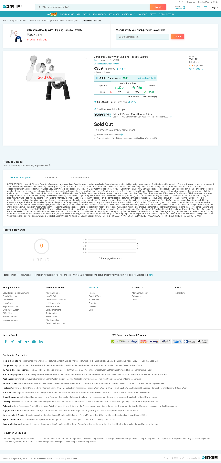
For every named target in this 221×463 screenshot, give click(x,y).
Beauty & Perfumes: (12, 424)
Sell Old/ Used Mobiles (152, 361)
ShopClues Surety (11, 310)
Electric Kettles (73, 379)
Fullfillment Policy (53, 303)
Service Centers (10, 316)
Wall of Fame (72, 458)
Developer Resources (55, 323)
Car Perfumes (121, 406)
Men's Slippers (37, 392)
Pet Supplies (45, 415)
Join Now (132, 102)
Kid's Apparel (132, 410)
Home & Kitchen (99, 14)
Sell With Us (179, 2)
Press (134, 300)
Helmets (58, 406)
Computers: (8, 365)
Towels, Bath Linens (62, 383)
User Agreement (10, 320)
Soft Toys (85, 410)
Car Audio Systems (12, 442)
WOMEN (86, 14)
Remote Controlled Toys (69, 410)
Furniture (76, 383)
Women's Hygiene (150, 424)
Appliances (114, 14)
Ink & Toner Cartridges (49, 365)
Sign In (215, 7)
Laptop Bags (36, 397)
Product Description (20, 177)
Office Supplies (32, 415)
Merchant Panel (53, 293)
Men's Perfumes (59, 424)
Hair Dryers (29, 379)
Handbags (145, 388)
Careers (92, 306)
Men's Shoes (41, 442)
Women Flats (95, 392)
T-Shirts (162, 388)
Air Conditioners (126, 370)
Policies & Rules (53, 306)
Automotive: (8, 406)
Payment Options (10, 306)
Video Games (75, 365)
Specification (51, 177)
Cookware (86, 383)
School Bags (138, 397)
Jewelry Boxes (138, 401)
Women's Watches (56, 401)
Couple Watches (27, 438)
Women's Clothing (19, 388)
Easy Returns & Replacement (16, 293)
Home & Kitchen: (10, 383)
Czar (96, 60)
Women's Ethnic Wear (51, 388)
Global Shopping (166, 14)
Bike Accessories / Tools (25, 406)
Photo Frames (28, 442)
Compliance (59, 458)
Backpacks (61, 374)
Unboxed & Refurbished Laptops (96, 365)
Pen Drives (93, 374)
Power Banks (49, 374)
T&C (170, 117)
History (92, 293)
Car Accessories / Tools (89, 406)
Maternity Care (119, 410)
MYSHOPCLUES (102, 115)
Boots (123, 392)
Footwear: (7, 392)
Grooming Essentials (30, 424)
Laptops (17, 365)
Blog (91, 310)
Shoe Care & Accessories (138, 392)
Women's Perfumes (86, 424)
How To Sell (51, 296)
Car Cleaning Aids (45, 406)
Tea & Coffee (101, 415)
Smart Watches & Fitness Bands (139, 374)
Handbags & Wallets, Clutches (127, 388)
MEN (78, 14)
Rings (128, 401)
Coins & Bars (26, 401)
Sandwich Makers (121, 438)
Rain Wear (69, 442)
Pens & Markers (87, 415)
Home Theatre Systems (51, 370)
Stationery (73, 415)
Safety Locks (151, 397)
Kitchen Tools (98, 383)
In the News (94, 300)
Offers (153, 14)
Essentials (142, 14)
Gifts (144, 415)
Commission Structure (56, 300)
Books (55, 415)
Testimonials (51, 313)
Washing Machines (109, 370)
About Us (93, 287)
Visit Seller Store (195, 69)
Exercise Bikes (47, 419)
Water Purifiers (59, 379)
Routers (34, 365)
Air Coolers (52, 438)
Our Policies (8, 300)
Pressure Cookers (104, 438)
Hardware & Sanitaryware (40, 383)
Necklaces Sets (72, 401)
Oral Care (112, 424)
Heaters (207, 438)
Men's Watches (40, 401)
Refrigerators (94, 370)
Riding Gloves (107, 406)
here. (151, 275)
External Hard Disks (107, 374)
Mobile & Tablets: (10, 361)
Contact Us (191, 2)
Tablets (102, 361)
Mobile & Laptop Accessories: (16, 374)
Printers (26, 365)
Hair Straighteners (89, 379)
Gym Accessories (62, 419)
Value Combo (135, 424)
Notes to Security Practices (42, 458)
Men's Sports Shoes (21, 392)
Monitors (64, 365)
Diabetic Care (89, 419)
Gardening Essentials (155, 383)
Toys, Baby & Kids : (11, 410)
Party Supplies (97, 410)
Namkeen (63, 415)
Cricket (99, 419)
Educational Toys (35, 410)
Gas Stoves (41, 438)
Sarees (155, 388)
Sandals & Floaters (67, 392)
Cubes (108, 410)
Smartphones (40, 361)
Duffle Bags (25, 397)
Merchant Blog (52, 320)
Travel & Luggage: (11, 397)
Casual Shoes (51, 392)
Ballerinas (107, 392)
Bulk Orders (137, 296)
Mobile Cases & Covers (77, 374)
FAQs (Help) (8, 313)
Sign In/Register (10, 296)
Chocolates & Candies (117, 415)
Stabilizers (198, 438)
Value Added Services (131, 361)
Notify (177, 36)
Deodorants (46, 424)
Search (158, 7)
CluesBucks (8, 303)
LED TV (160, 438)
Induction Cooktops (107, 379)
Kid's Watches (152, 401)
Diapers (23, 410)
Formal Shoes (82, 392)
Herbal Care (122, 424)
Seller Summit (52, 316)
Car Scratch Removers (139, 406)
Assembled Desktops (121, 365)
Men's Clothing (34, 388)
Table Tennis (109, 419)
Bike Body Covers (70, 406)
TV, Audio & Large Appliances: (16, 370)
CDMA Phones (113, 361)
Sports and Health (11, 419)
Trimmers (18, 379)
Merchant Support (140, 293)
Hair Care (72, 424)
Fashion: (7, 388)
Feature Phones (55, 361)
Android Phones (26, 361)
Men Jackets (170, 438)
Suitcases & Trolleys (78, 397)
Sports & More (128, 14)
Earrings (120, 401)
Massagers (76, 419)
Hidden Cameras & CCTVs (75, 370)
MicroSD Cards (161, 374)
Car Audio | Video (157, 406)
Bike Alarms (171, 406)
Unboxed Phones (70, 361)
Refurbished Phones (89, 361)
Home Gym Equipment (30, 419)
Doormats (131, 383)
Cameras (139, 370)
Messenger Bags (124, 397)
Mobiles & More (67, 14)
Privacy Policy (8, 458)
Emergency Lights (43, 379)
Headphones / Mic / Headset (82, 438)
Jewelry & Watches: (12, 401)
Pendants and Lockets (106, 401)
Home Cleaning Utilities (115, 383)
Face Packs (101, 424)
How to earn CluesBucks (146, 78)
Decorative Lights (56, 442)
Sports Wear (93, 388)
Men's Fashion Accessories (74, 388)
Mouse (121, 374)
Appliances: (8, 379)
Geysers (137, 379)
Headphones (36, 374)
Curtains (140, 383)
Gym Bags (111, 397)
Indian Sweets (135, 415)
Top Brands (91, 442)
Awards (92, 303)
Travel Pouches (50, 397)
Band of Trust (95, 296)
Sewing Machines (125, 379)
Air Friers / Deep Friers (140, 438)
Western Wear (106, 388)
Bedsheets (23, 383)
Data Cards (137, 365)
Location (178, 8)
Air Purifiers (63, 438)
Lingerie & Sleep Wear (177, 388)
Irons (153, 438)
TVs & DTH (35, 370)
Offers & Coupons (11, 438)
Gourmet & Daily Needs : (14, 415)
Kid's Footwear (51, 410)
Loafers (116, 392)
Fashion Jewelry (87, 401)
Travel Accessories (97, 397)
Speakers (148, 370)
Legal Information (80, 177)
